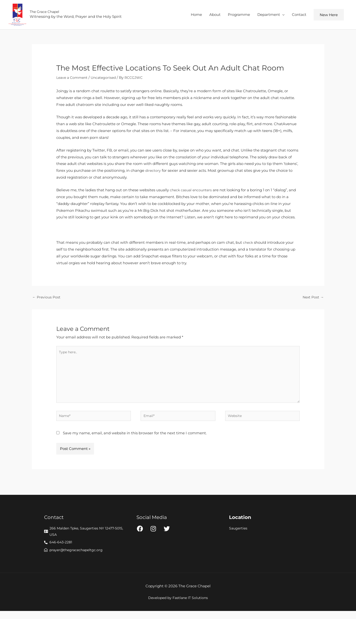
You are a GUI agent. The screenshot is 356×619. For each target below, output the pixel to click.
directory (153, 172)
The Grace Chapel (49, 12)
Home (196, 15)
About (215, 15)
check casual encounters (192, 192)
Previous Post (47, 299)
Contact (299, 15)
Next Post (313, 299)
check (248, 244)
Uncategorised (106, 79)
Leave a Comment (73, 79)
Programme (239, 15)
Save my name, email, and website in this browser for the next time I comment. (135, 439)
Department (268, 15)
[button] (329, 15)
